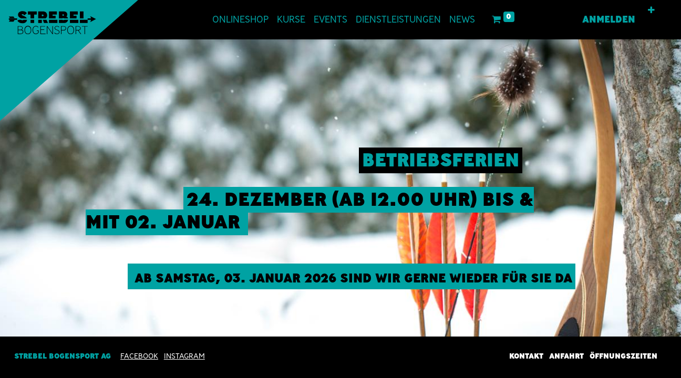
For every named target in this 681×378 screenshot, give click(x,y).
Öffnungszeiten (623, 356)
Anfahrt (566, 356)
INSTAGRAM (184, 356)
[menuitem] (240, 20)
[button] (651, 10)
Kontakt (526, 356)
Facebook (139, 356)
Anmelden (608, 19)
